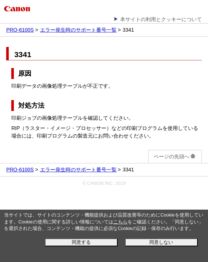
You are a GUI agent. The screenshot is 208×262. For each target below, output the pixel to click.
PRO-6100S (20, 30)
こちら (120, 222)
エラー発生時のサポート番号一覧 (78, 30)
